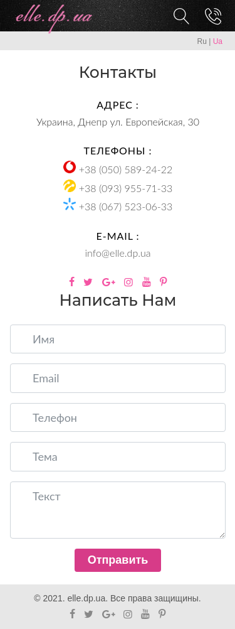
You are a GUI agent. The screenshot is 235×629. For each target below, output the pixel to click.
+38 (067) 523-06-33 (125, 206)
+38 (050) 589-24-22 (125, 169)
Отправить (118, 560)
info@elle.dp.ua (118, 253)
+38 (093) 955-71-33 (125, 188)
